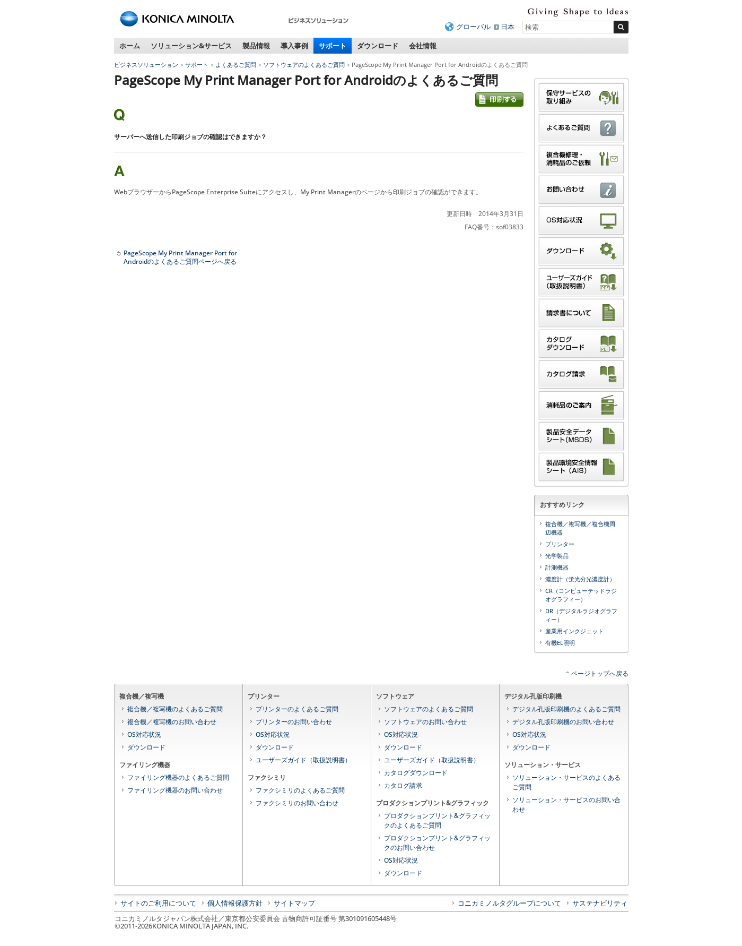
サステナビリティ (599, 903)
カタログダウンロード (416, 772)
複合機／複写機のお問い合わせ (171, 721)
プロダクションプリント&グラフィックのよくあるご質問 (437, 820)
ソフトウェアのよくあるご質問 (304, 64)
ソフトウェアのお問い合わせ (425, 721)
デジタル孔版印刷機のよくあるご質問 (566, 708)
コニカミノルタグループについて (509, 903)
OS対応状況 (144, 734)
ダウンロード (377, 45)
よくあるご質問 (235, 64)
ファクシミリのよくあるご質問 (300, 790)
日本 (507, 26)
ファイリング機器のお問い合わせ (175, 790)
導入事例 (294, 45)
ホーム (129, 45)
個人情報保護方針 (235, 903)
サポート (332, 45)
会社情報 (423, 45)
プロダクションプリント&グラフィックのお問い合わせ (437, 842)
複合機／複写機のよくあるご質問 (175, 708)
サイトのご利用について (158, 903)
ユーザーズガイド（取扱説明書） (303, 759)
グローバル (473, 26)
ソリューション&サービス (191, 45)
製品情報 (256, 45)
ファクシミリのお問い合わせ (297, 802)
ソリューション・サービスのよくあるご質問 (566, 782)
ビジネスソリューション (146, 64)
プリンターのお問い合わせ (294, 721)
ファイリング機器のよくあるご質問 (178, 777)
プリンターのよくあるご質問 (297, 708)
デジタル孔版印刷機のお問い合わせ (563, 721)
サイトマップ (294, 903)
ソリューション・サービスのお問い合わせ (566, 804)
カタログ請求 (403, 785)
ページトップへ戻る (599, 673)
